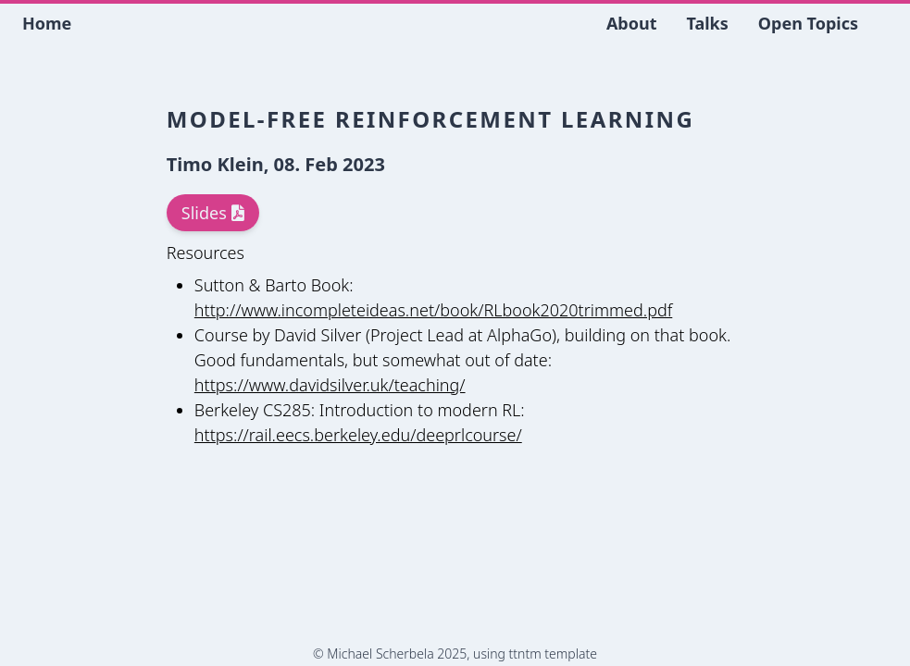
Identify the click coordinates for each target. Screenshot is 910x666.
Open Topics (808, 23)
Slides (212, 213)
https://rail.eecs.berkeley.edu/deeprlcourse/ (358, 435)
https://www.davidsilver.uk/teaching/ (330, 385)
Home (46, 23)
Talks (708, 23)
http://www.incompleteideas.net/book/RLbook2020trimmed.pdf (433, 310)
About (631, 23)
